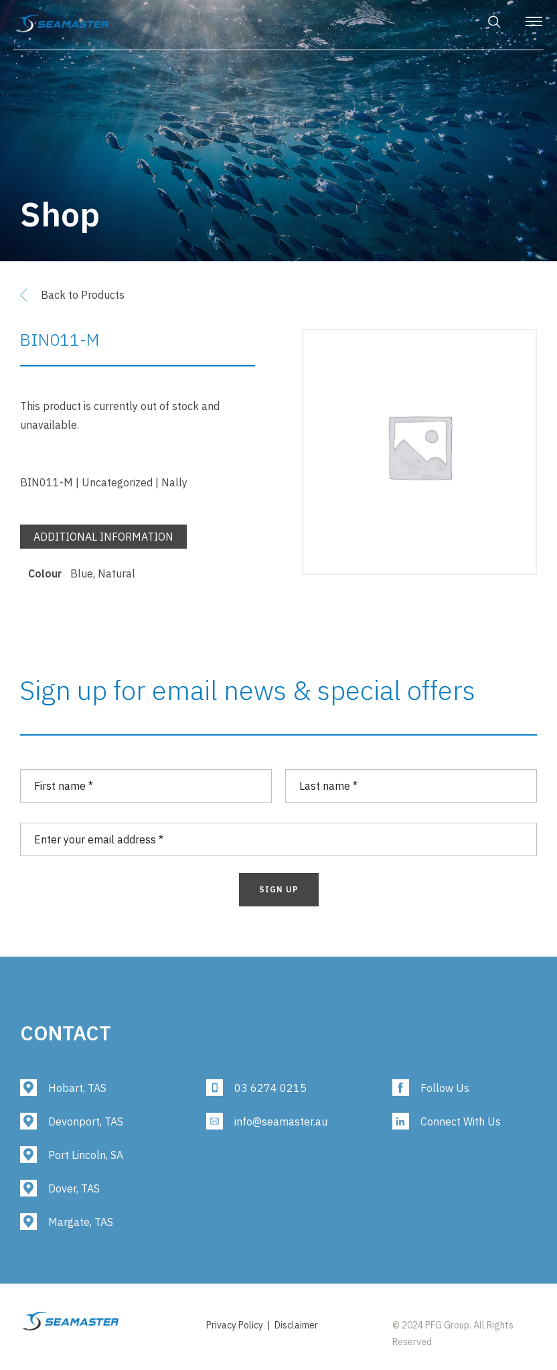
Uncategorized (117, 482)
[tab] (103, 540)
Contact (65, 1033)
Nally (174, 482)
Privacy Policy (234, 1325)
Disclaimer (296, 1325)
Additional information (103, 536)
